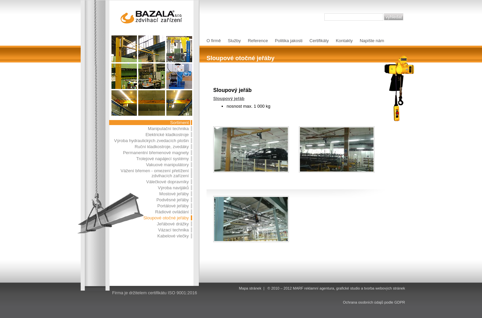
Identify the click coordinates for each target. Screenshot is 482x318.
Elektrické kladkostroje (167, 134)
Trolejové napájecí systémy (162, 158)
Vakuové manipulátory (167, 164)
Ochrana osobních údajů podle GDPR (374, 302)
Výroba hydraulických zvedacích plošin (151, 140)
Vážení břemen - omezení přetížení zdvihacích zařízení (154, 173)
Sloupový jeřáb (228, 98)
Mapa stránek (250, 288)
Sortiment (179, 122)
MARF (298, 288)
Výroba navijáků (173, 187)
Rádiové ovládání (172, 211)
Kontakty (344, 40)
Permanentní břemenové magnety (156, 152)
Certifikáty (319, 40)
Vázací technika (173, 229)
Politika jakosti (288, 40)
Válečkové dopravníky (167, 181)
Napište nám (372, 40)
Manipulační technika (168, 128)
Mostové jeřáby (174, 193)
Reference (258, 40)
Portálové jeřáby (173, 205)
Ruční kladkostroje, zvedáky (162, 146)
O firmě (214, 40)
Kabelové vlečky (173, 235)
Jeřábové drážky (173, 223)
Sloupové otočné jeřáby (166, 217)
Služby (234, 40)
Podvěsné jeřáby (172, 199)
